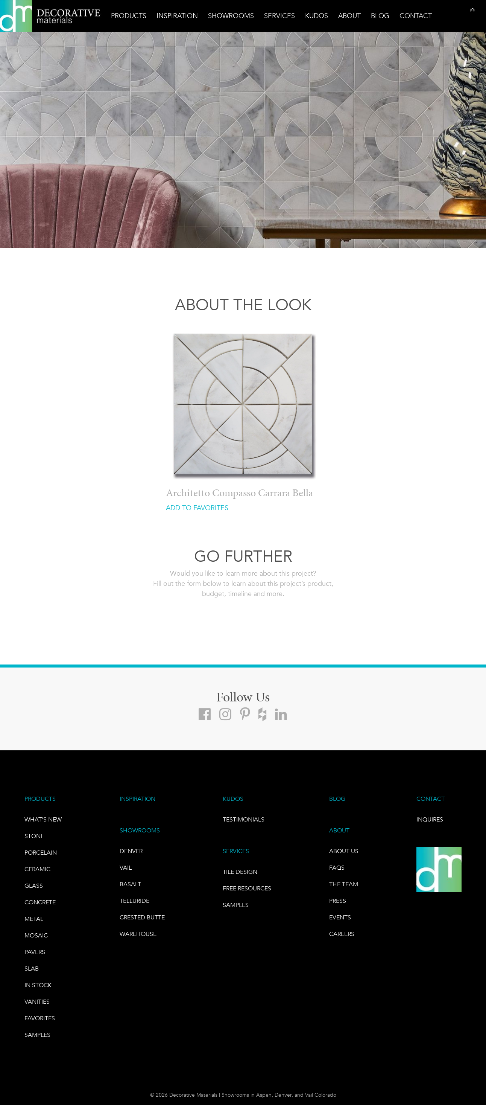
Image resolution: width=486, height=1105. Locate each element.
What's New (43, 819)
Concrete (40, 902)
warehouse (138, 934)
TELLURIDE (134, 901)
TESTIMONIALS (243, 819)
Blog (380, 15)
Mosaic (36, 935)
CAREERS (341, 934)
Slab (31, 968)
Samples (37, 1035)
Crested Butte (142, 917)
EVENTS (340, 917)
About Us (343, 851)
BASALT (130, 884)
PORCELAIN (40, 853)
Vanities (37, 1002)
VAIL (126, 868)
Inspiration (177, 15)
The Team (343, 884)
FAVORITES (39, 1018)
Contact (415, 15)
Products (128, 15)
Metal (33, 919)
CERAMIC (37, 869)
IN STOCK (38, 985)
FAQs (337, 868)
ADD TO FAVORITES (197, 507)
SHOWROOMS (140, 830)
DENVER (131, 851)
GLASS (33, 886)
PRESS (337, 901)
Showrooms (231, 15)
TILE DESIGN (240, 872)
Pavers (34, 952)
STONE (34, 836)
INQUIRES (429, 819)
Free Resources (247, 888)
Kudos (316, 15)
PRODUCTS (40, 799)
